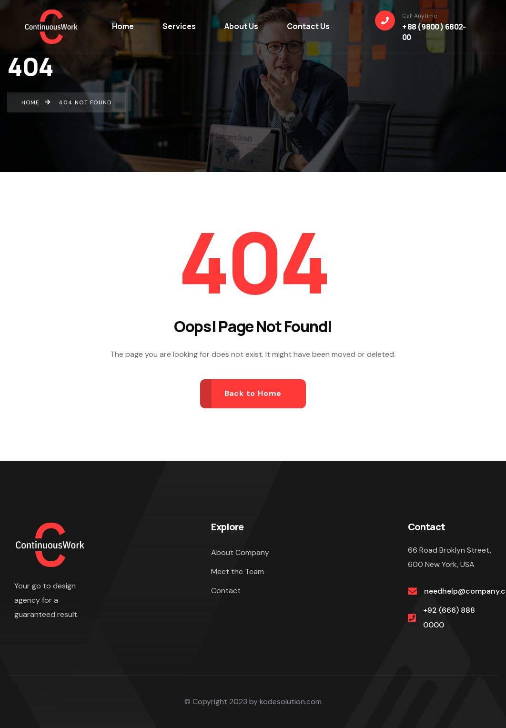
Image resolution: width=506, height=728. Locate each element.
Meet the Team (237, 571)
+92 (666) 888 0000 (449, 617)
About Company (240, 552)
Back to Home (253, 393)
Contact (226, 591)
